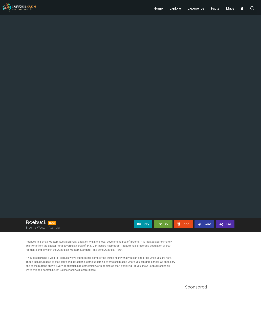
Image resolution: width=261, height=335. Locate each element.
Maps (230, 8)
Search (252, 8)
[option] (130, 109)
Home (158, 8)
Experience (196, 8)
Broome (31, 227)
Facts (215, 8)
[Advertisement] (210, 313)
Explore (175, 8)
